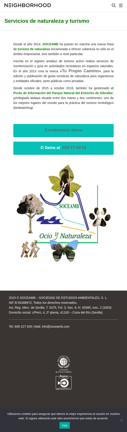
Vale (64, 425)
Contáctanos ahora (63, 130)
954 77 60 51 (74, 147)
